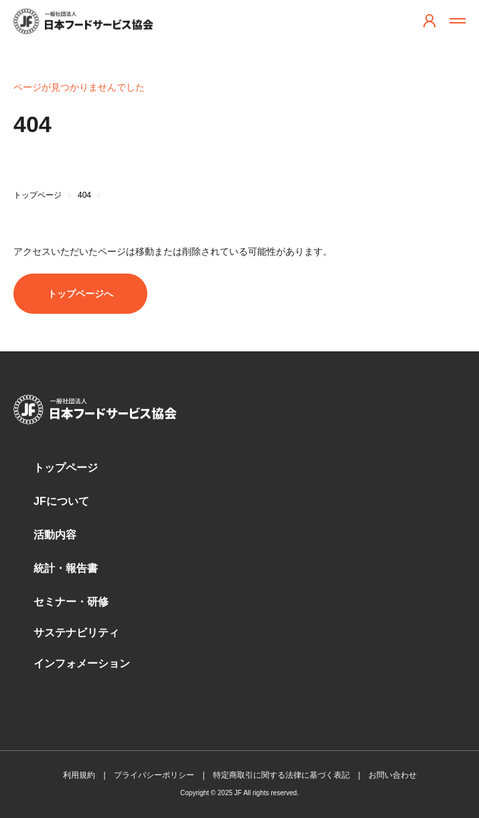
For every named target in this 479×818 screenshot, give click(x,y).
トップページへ (80, 293)
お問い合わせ (392, 775)
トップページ (65, 467)
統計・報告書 (65, 568)
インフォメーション (81, 663)
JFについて (61, 501)
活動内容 (54, 534)
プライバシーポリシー (154, 775)
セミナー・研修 (71, 601)
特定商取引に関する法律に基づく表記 (281, 775)
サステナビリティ (76, 632)
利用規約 (79, 775)
